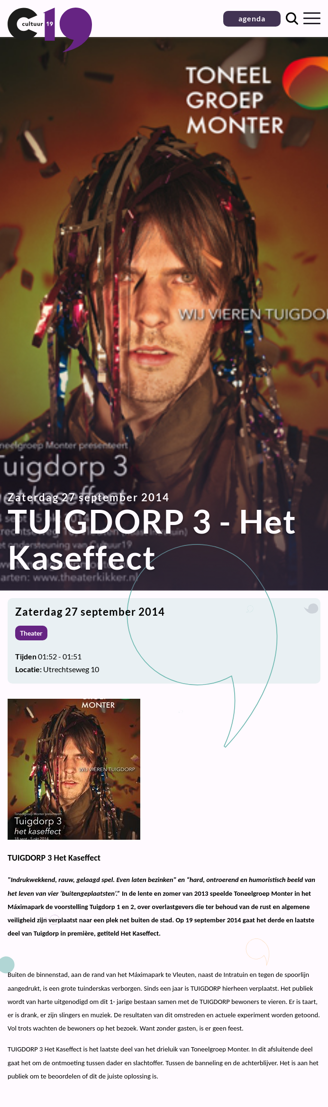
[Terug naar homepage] (50, 49)
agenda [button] (251, 18)
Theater (31, 633)
